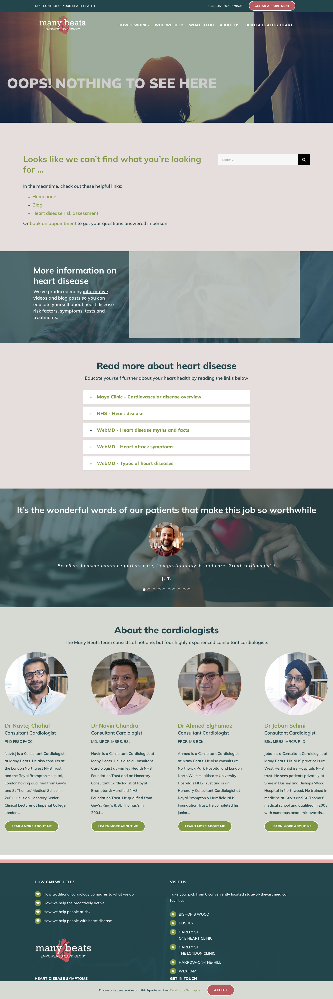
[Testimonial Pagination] (144, 589)
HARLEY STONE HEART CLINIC (196, 935)
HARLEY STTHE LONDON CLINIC (197, 950)
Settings (193, 990)
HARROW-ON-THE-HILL (200, 962)
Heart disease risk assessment (65, 213)
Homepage (44, 196)
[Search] (304, 159)
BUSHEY (186, 923)
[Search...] (258, 159)
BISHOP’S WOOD (194, 914)
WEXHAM (187, 971)
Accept (220, 990)
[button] (166, 397)
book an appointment (53, 223)
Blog (37, 205)
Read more (177, 990)
